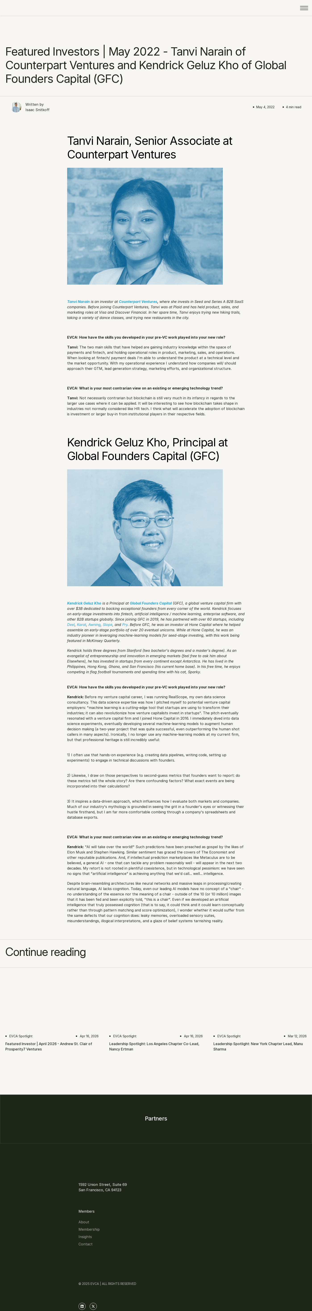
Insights (98, 1206)
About (96, 1191)
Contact (98, 1214)
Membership (102, 1199)
